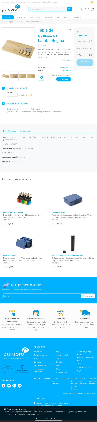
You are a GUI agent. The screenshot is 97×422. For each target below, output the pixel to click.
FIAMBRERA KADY (9, 255)
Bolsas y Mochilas (40, 355)
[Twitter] (9, 386)
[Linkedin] (20, 386)
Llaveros (59, 358)
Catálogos (48, 17)
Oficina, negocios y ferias (84, 352)
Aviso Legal (67, 393)
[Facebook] (3, 386)
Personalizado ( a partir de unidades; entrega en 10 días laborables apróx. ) (36, 112)
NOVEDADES (21, 17)
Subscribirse (88, 296)
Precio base (80, 41)
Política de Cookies (55, 381)
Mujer (58, 365)
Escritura (37, 362)
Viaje (79, 370)
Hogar (58, 351)
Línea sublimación (62, 355)
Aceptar (39, 419)
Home (3, 22)
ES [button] (92, 2)
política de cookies (35, 414)
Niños (58, 369)
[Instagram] (14, 386)
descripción (66, 60)
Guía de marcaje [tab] (25, 131)
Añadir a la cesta (85, 62)
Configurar (57, 419)
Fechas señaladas (40, 365)
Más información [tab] (9, 131)
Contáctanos (76, 17)
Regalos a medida (34, 17)
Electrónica (38, 358)
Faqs (35, 378)
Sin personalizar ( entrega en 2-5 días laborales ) (26, 109)
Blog (57, 17)
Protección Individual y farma (85, 359)
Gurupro (65, 17)
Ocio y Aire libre (61, 372)
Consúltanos (63, 79)
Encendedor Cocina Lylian (13, 212)
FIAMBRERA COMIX (58, 212)
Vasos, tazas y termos (85, 367)
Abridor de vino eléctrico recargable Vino (67, 255)
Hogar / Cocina (12, 22)
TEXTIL (79, 364)
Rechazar (48, 419)
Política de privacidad (84, 381)
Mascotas (59, 362)
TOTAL (79, 55)
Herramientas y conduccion (39, 370)
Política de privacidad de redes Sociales (74, 383)
